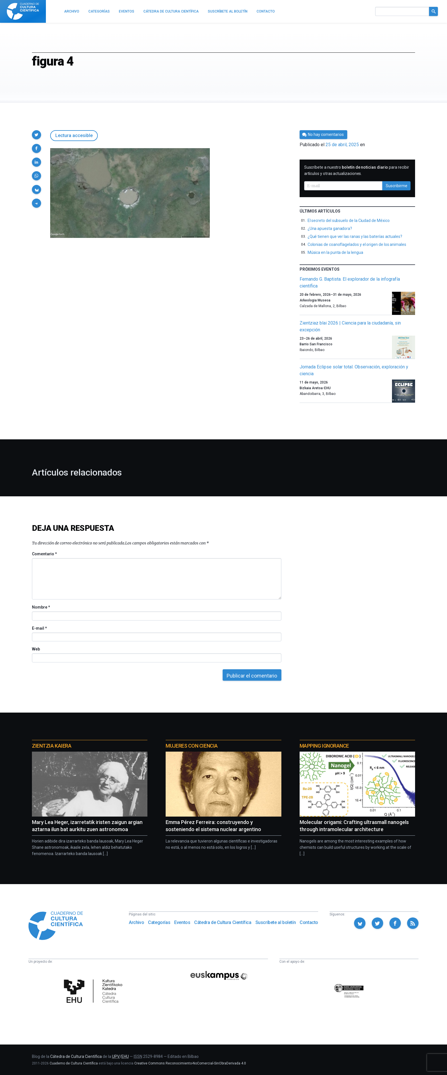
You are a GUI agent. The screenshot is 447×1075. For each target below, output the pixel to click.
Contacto (309, 922)
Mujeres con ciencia (192, 746)
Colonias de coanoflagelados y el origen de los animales (357, 244)
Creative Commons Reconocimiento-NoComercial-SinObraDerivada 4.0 (190, 1063)
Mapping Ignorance (324, 746)
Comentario (44, 554)
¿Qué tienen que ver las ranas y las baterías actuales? (355, 236)
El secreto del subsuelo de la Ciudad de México (349, 220)
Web (36, 649)
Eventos (182, 922)
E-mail (39, 628)
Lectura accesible (74, 135)
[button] (36, 134)
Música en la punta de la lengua (335, 252)
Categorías (159, 922)
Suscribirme (396, 185)
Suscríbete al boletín (275, 922)
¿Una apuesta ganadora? (330, 228)
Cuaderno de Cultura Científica (74, 1063)
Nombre (41, 607)
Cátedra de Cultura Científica (222, 922)
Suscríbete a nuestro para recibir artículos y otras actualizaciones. (356, 170)
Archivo (136, 922)
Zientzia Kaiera (51, 746)
